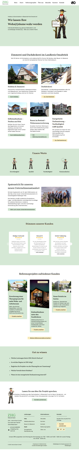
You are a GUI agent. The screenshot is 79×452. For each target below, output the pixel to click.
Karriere (42, 421)
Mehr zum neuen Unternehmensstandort (22, 209)
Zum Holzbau (14, 96)
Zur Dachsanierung (60, 140)
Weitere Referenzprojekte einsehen (40, 338)
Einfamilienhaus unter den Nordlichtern (37, 314)
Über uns (43, 429)
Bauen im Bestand (20, 282)
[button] (70, 244)
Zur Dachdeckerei (49, 96)
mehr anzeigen (39, 252)
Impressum (36, 444)
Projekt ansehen (17, 316)
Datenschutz (43, 444)
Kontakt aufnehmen (40, 399)
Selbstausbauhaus (42, 282)
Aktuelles (43, 418)
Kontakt (42, 424)
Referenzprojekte (45, 427)
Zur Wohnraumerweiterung (39, 135)
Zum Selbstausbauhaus (17, 135)
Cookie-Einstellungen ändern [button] (39, 445)
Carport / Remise (65, 282)
